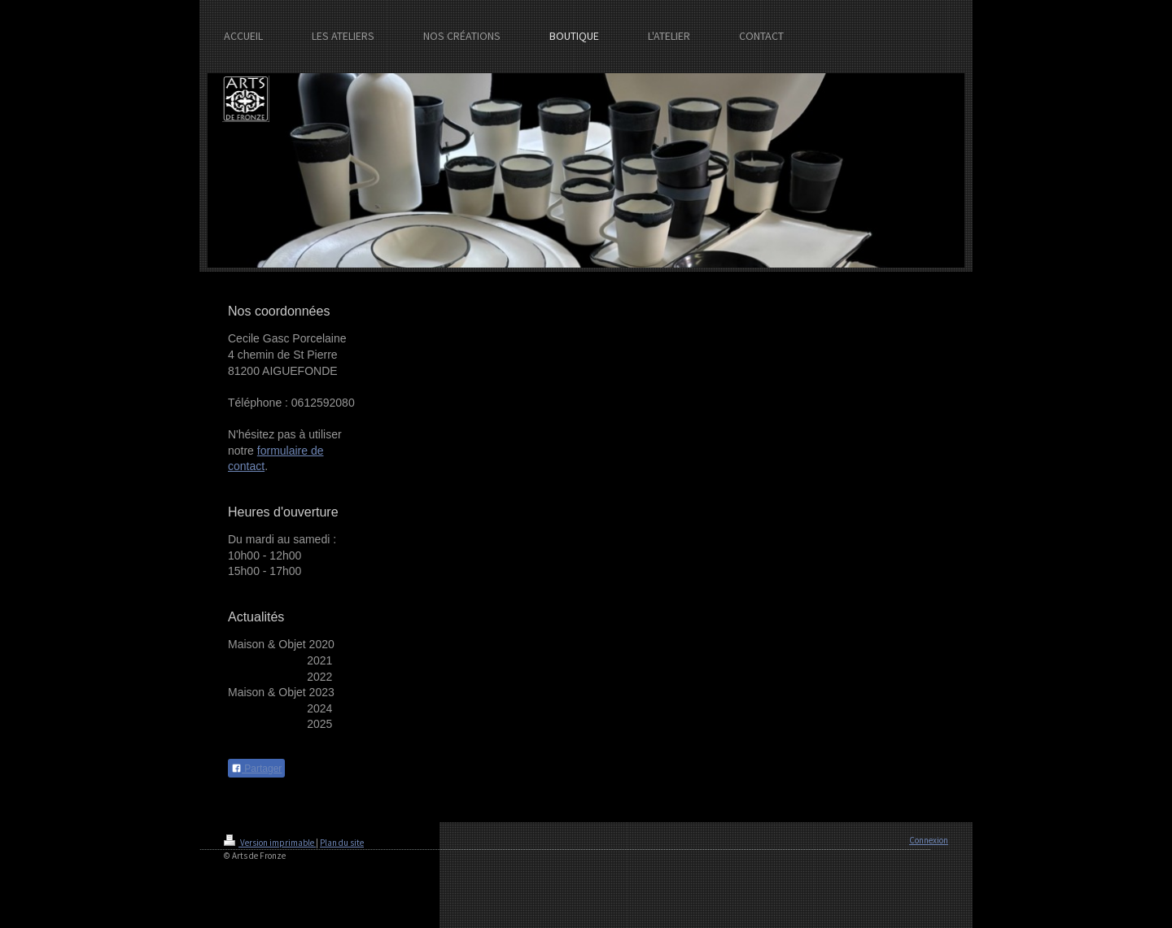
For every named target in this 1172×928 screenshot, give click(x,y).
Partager (256, 768)
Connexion (928, 840)
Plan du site (342, 842)
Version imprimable (270, 842)
